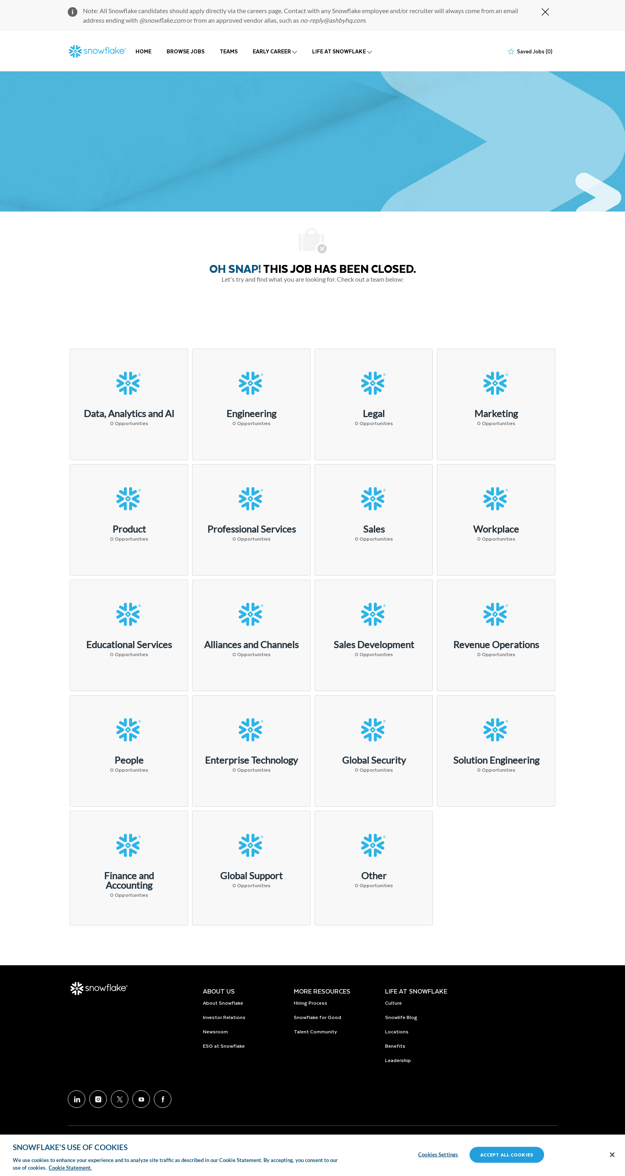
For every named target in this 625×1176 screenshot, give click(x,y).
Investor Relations (224, 1017)
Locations (397, 1031)
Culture (393, 1003)
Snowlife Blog (401, 1017)
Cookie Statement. (70, 1167)
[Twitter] (119, 1099)
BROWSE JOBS (185, 51)
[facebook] (162, 1099)
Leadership (398, 1060)
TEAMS (229, 51)
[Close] (612, 1155)
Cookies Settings (438, 1154)
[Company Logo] (98, 51)
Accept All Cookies (506, 1154)
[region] (312, 1155)
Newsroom (215, 1031)
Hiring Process (310, 1003)
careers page (264, 10)
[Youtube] (141, 1099)
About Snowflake (223, 1003)
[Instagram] (98, 1099)
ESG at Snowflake (224, 1046)
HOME (143, 51)
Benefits (395, 1046)
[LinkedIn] (76, 1099)
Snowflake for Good (317, 1017)
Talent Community (315, 1031)
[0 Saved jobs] (530, 51)
